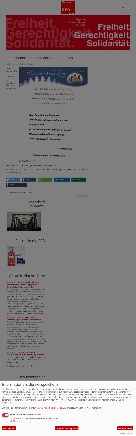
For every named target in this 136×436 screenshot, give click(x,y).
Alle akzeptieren (125, 428)
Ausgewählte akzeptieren (66, 428)
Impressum (97, 408)
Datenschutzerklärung (52, 408)
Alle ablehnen (9, 428)
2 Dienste (15, 421)
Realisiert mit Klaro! (126, 433)
